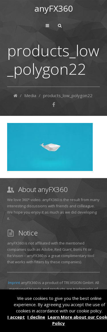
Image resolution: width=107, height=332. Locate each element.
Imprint (14, 282)
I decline (36, 317)
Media (30, 95)
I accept (16, 317)
